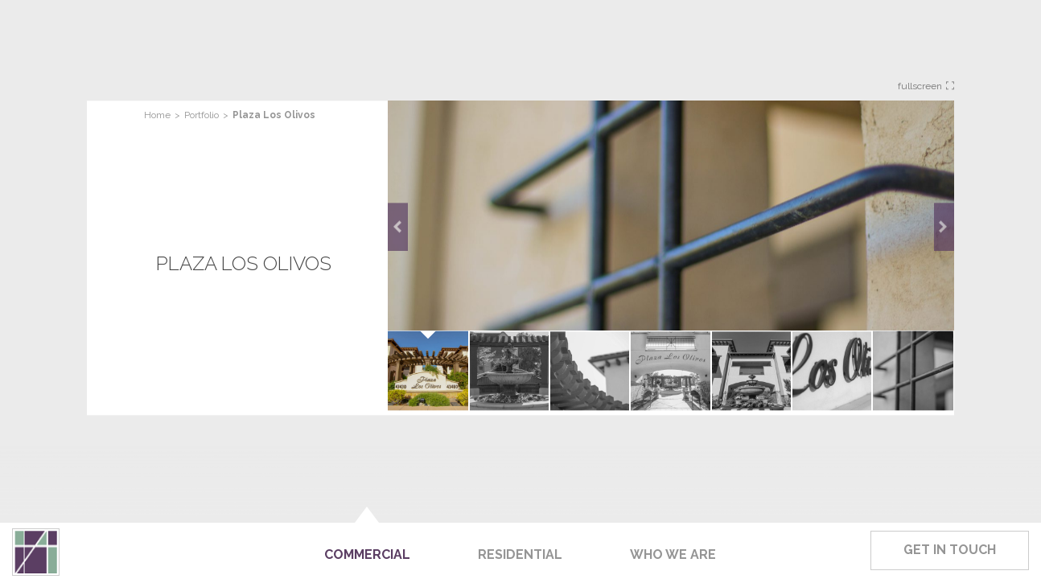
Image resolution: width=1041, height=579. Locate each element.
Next (944, 227)
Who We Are (673, 554)
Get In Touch (949, 549)
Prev (398, 227)
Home (157, 115)
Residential (520, 554)
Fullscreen (926, 86)
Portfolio (201, 115)
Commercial (367, 554)
